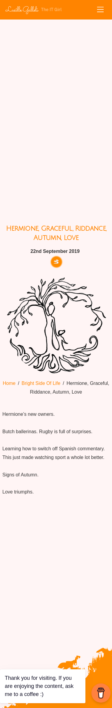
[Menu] (100, 10)
